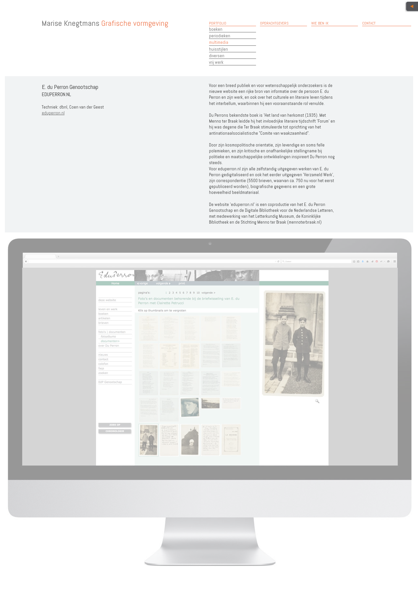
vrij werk (216, 62)
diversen (216, 56)
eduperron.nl (53, 113)
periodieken (219, 36)
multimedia (218, 42)
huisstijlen (218, 49)
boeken (215, 29)
